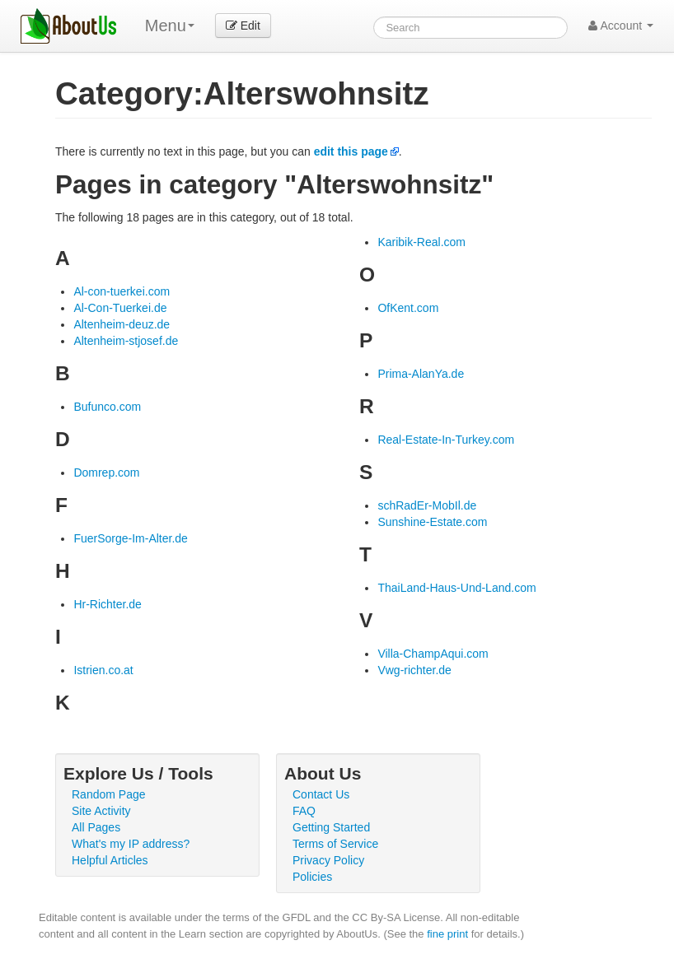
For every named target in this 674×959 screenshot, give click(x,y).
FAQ (304, 810)
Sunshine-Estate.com (432, 521)
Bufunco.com (107, 406)
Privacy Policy (328, 860)
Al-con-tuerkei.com (121, 291)
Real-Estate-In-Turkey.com (445, 439)
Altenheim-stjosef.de (125, 340)
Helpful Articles (110, 860)
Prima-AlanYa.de (420, 373)
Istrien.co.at (103, 670)
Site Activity (101, 810)
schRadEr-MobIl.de (426, 505)
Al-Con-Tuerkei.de (119, 307)
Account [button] (620, 25)
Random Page (109, 794)
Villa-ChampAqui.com (432, 653)
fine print (447, 934)
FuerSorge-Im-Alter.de (130, 538)
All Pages (96, 827)
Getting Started (331, 827)
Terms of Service (335, 843)
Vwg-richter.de (414, 670)
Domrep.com (106, 472)
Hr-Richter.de (107, 604)
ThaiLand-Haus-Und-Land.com (456, 587)
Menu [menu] (169, 25)
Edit (243, 25)
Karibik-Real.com (421, 242)
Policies (312, 876)
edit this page (351, 151)
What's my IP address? (131, 843)
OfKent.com (407, 307)
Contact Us (321, 794)
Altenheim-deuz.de (121, 324)
